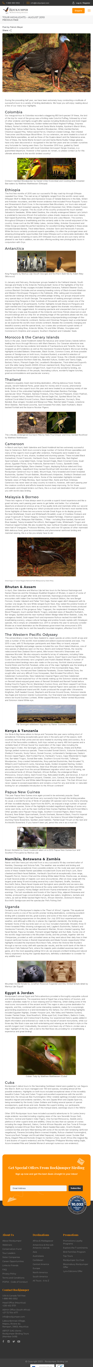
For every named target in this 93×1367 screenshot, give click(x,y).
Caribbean (38, 1260)
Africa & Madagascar (43, 1241)
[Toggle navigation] (89, 10)
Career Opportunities (13, 1261)
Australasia (38, 1256)
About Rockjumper (12, 1241)
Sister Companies (11, 1257)
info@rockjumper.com (38, 3)
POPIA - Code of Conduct (15, 1282)
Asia (35, 1252)
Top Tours (68, 1256)
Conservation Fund (11, 1249)
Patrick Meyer (16, 27)
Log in (78, 3)
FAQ (4, 1269)
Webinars (7, 1245)
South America (40, 1276)
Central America (41, 1264)
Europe (36, 1268)
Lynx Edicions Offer (72, 1271)
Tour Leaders (8, 1253)
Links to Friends (10, 1265)
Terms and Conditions (13, 1278)
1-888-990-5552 (11, 3)
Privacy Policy (9, 1274)
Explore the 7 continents (75, 1248)
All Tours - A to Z (41, 1281)
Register (86, 3)
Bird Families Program (74, 1252)
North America (40, 1272)
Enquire (78, 10)
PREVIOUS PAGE (10, 20)
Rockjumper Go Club (73, 1260)
